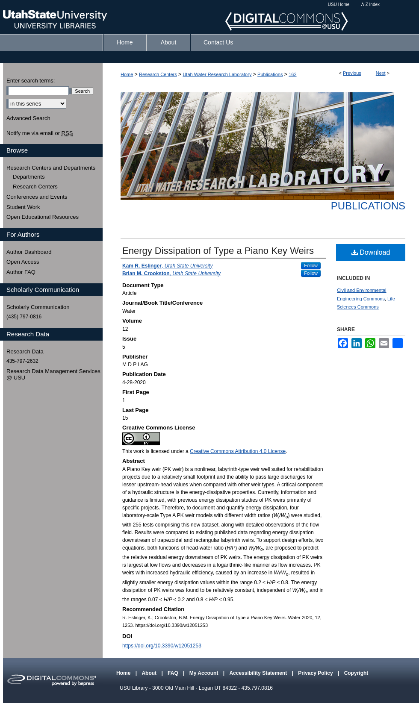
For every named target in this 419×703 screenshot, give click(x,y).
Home (127, 74)
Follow (311, 265)
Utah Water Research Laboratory (217, 74)
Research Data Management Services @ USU (53, 374)
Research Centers (158, 74)
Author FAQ (20, 272)
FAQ (174, 673)
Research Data (25, 351)
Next (381, 73)
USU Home (339, 4)
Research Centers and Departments (50, 168)
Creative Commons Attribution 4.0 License (238, 451)
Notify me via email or (39, 133)
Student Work (23, 207)
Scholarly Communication (37, 307)
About (150, 673)
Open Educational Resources (42, 217)
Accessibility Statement (258, 673)
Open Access (22, 262)
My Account (204, 673)
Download (370, 252)
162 (292, 74)
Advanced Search (28, 118)
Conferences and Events (36, 197)
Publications (270, 74)
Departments (28, 177)
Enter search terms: (30, 80)
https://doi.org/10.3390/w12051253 (161, 646)
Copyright (356, 673)
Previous (352, 73)
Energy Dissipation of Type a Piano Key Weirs (218, 250)
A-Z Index (370, 4)
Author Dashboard (29, 252)
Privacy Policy (316, 673)
